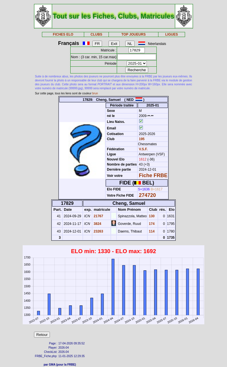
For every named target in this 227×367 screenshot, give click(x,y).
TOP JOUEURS (133, 34)
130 (151, 216)
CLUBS (96, 34)
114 (151, 231)
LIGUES (171, 34)
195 (141, 139)
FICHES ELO (63, 34)
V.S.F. (143, 149)
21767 (98, 216)
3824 (97, 224)
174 (151, 224)
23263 (98, 231)
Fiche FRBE (153, 175)
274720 (147, 195)
